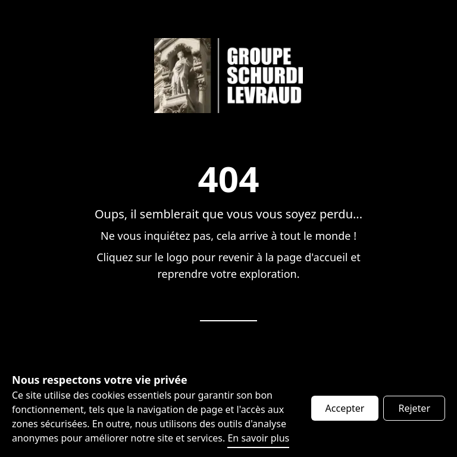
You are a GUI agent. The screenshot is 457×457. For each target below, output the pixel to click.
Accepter (345, 408)
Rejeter (414, 408)
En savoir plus (258, 438)
